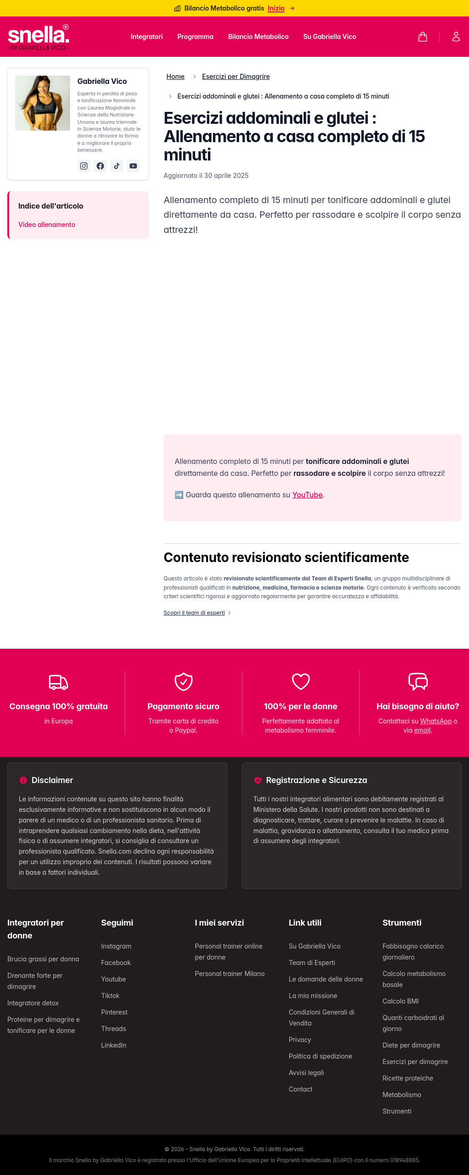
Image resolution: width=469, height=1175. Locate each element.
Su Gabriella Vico (173, 614)
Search (99, 579)
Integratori (37, 614)
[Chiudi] (7, 25)
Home (13, 614)
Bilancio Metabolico (117, 614)
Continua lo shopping (39, 536)
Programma (70, 614)
